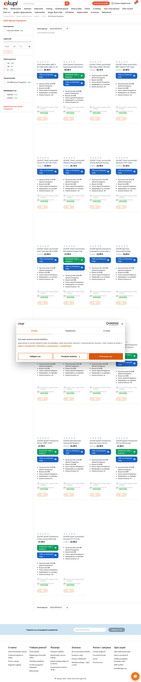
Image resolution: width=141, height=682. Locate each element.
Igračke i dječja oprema (22, 12)
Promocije (95, 12)
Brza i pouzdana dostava (81, 651)
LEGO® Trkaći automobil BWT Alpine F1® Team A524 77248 (126, 65)
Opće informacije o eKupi (17, 651)
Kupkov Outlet (82, 12)
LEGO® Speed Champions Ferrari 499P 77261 (47, 442)
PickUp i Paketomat (79, 659)
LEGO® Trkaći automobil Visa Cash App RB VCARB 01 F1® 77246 (47, 250)
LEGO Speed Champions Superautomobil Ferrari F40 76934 (73, 65)
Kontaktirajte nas (120, 668)
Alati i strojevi (127, 9)
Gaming (49, 9)
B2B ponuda (106, 12)
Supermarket (40, 12)
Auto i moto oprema (111, 9)
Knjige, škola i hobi (55, 12)
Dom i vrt (6, 12)
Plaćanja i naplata (57, 651)
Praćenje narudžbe (101, 3)
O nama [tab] (106, 331)
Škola (5, 9)
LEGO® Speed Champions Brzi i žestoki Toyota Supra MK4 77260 (126, 346)
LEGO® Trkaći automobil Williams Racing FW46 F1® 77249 (73, 161)
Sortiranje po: (42, 29)
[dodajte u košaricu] (42, 119)
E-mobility (97, 9)
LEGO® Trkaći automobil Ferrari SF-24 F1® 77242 (47, 161)
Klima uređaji (76, 9)
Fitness (87, 9)
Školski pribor (16, 9)
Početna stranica (8, 16)
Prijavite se (117, 630)
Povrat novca (98, 662)
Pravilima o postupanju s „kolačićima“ (54, 346)
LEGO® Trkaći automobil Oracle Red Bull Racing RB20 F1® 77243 (100, 161)
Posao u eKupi (13, 661)
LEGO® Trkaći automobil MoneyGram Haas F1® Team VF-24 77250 (73, 250)
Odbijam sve (35, 356)
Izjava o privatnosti (121, 655)
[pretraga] (67, 3)
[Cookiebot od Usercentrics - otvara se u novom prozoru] (108, 324)
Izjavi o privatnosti (26, 346)
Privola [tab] (34, 331)
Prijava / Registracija (120, 3)
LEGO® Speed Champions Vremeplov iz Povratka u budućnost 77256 (100, 250)
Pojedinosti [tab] (71, 331)
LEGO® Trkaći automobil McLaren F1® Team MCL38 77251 (126, 161)
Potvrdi (8, 52)
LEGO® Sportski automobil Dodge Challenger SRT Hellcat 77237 (125, 250)
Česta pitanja (34, 651)
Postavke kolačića (70, 356)
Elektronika (38, 9)
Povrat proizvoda (99, 655)
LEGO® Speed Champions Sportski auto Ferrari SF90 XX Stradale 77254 (100, 442)
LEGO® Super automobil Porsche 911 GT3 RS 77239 (73, 537)
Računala (27, 9)
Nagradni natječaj (14, 665)
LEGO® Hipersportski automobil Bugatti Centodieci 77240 (72, 442)
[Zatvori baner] (122, 324)
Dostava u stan (77, 655)
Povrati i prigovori (99, 651)
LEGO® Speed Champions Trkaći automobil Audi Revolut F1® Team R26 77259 (47, 537)
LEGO (44, 16)
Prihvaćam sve (105, 356)
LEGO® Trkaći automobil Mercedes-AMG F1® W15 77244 (100, 65)
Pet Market (69, 12)
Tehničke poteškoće (36, 661)
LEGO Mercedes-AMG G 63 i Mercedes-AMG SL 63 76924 (47, 65)
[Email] (90, 630)
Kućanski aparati (61, 9)
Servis (95, 659)
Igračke (37, 16)
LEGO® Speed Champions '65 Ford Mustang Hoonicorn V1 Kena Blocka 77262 (126, 442)
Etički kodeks (118, 665)
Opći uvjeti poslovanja (122, 651)
